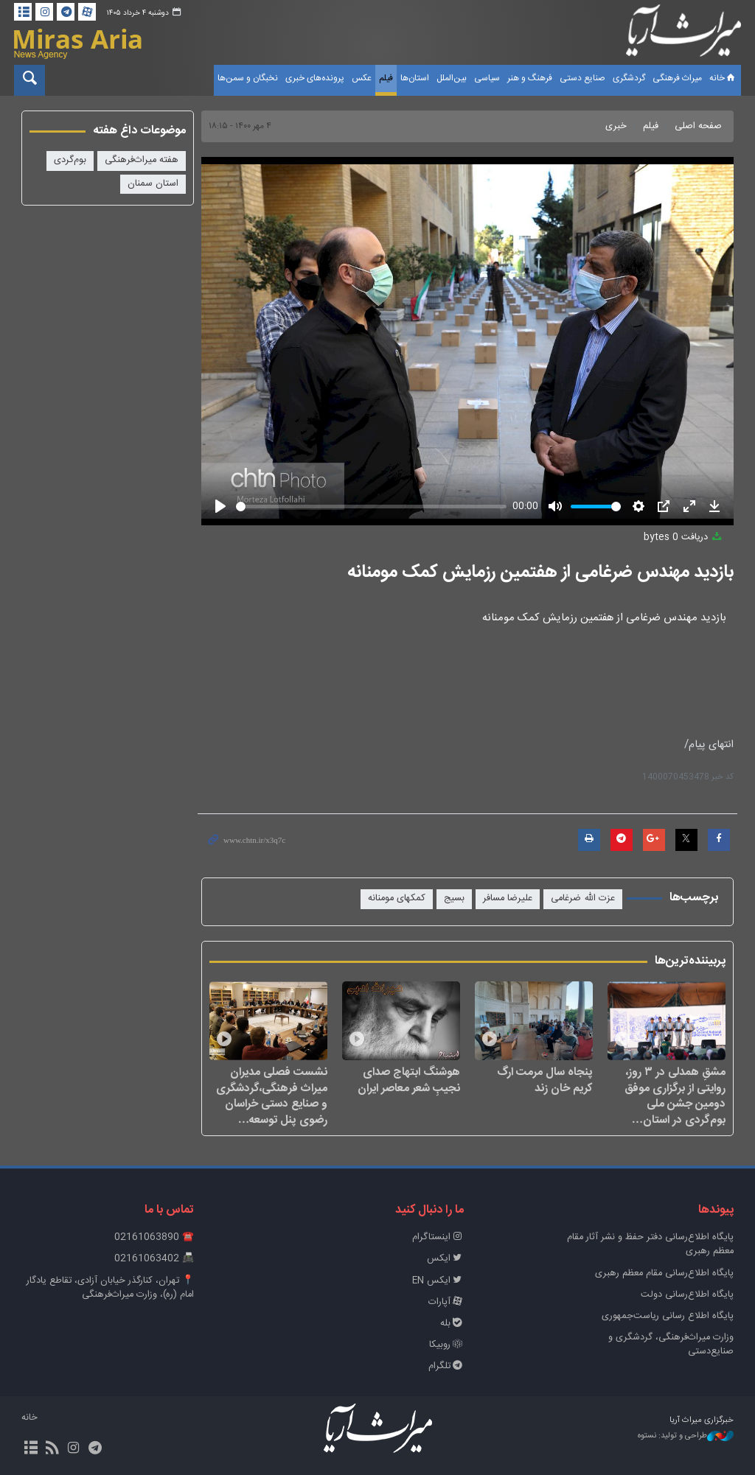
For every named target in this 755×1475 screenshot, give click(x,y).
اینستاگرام (438, 1237)
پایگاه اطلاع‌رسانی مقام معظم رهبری (664, 1273)
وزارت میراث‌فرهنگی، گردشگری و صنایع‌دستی (671, 1344)
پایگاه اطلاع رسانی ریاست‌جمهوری (668, 1316)
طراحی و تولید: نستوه (686, 1436)
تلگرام (446, 1366)
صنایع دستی (582, 78)
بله (452, 1323)
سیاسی (487, 78)
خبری (616, 126)
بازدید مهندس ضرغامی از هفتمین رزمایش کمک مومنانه (540, 572)
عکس (362, 78)
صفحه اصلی (698, 126)
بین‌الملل (451, 78)
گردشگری (629, 78)
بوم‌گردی (70, 160)
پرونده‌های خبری (314, 78)
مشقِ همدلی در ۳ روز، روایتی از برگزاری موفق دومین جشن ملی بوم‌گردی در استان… (675, 1095)
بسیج (454, 898)
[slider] (371, 507)
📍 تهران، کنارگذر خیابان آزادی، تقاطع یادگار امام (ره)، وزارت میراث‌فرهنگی (110, 1288)
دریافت (684, 537)
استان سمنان (153, 184)
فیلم (386, 78)
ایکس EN (438, 1281)
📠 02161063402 (154, 1258)
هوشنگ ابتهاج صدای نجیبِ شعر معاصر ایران (409, 1079)
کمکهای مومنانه (396, 898)
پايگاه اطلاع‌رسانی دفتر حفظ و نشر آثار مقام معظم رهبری (650, 1244)
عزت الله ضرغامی (583, 898)
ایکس (445, 1258)
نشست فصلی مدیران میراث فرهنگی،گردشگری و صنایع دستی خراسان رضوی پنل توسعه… (271, 1095)
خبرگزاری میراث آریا (683, 34)
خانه (723, 78)
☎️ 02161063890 (154, 1237)
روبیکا (446, 1345)
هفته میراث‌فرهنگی (141, 160)
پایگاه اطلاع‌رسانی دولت (687, 1295)
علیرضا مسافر (507, 898)
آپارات (446, 1302)
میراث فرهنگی (677, 78)
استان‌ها (414, 78)
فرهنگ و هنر (529, 78)
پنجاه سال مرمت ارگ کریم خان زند (545, 1079)
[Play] (220, 506)
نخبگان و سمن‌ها (248, 78)
